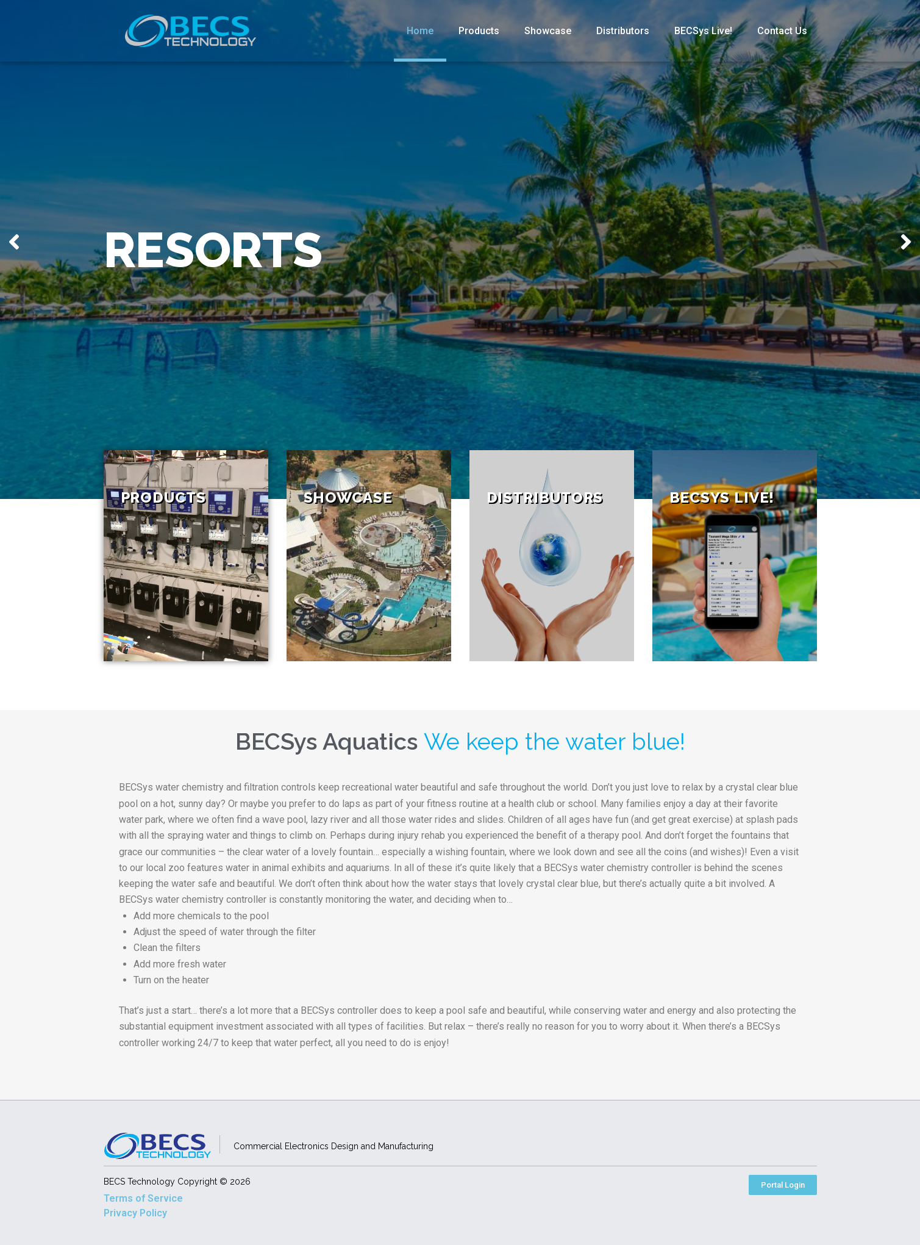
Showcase (547, 31)
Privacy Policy (135, 1213)
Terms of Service (143, 1198)
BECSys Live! (703, 31)
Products (478, 31)
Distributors (622, 31)
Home (420, 31)
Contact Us (782, 31)
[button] (783, 1185)
